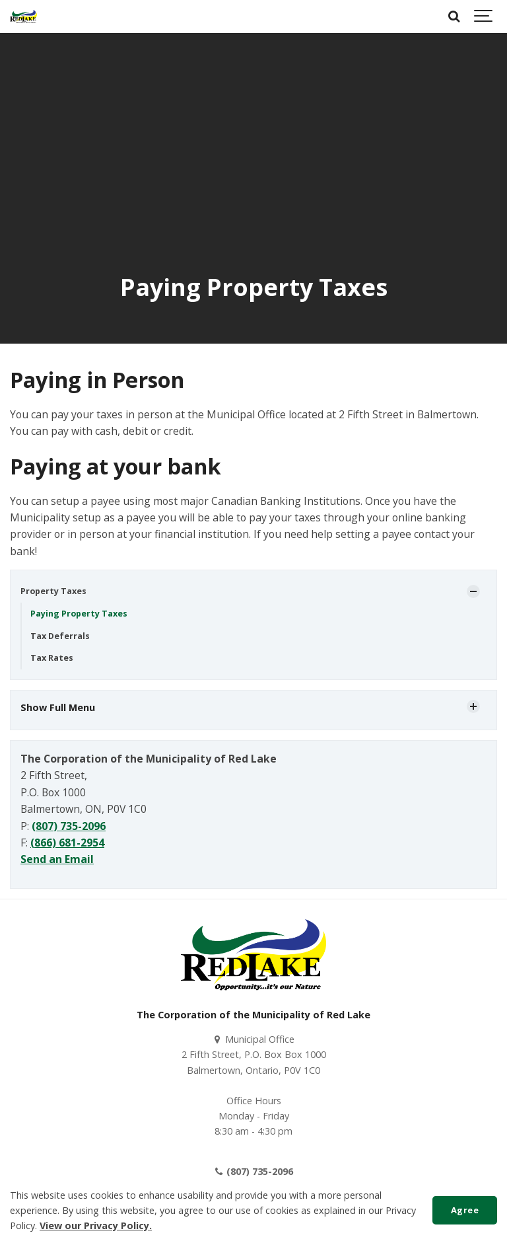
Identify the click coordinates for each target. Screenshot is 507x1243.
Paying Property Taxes (78, 613)
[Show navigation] (484, 16)
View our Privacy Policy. (96, 1225)
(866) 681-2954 (67, 842)
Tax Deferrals (60, 636)
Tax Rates (51, 657)
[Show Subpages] (473, 591)
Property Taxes (53, 591)
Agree (465, 1210)
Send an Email (57, 859)
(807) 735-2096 (69, 826)
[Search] (454, 16)
